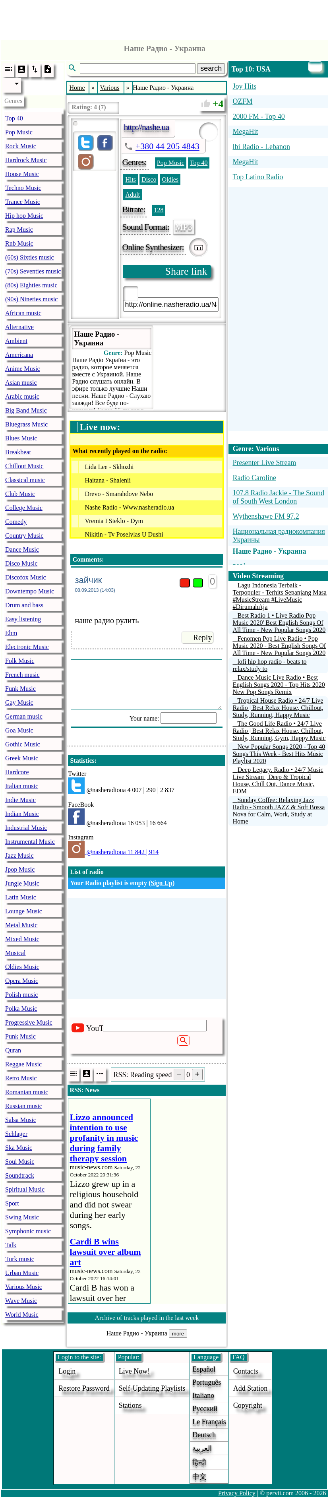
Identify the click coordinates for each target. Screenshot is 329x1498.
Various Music (23, 1286)
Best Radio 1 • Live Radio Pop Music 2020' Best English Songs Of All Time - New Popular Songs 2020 (278, 622)
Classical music (25, 480)
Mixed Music (22, 939)
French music (22, 674)
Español (203, 1369)
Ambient (16, 340)
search (211, 68)
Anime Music (22, 368)
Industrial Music (26, 827)
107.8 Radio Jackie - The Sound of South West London (278, 497)
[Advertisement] (164, 18)
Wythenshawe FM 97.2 (265, 516)
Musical (15, 953)
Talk (10, 1245)
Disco (148, 179)
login (66, 1371)
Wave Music (21, 1300)
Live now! (134, 1371)
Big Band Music (26, 410)
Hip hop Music (24, 215)
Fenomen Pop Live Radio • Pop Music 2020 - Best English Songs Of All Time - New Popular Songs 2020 (279, 645)
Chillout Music (24, 466)
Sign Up (161, 883)
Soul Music (19, 1161)
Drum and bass (24, 605)
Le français (209, 1422)
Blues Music (21, 438)
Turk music (19, 1259)
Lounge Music (23, 911)
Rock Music (20, 146)
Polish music (21, 994)
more (178, 1334)
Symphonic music (28, 1231)
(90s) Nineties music (31, 299)
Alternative (19, 327)
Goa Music (19, 730)
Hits (130, 179)
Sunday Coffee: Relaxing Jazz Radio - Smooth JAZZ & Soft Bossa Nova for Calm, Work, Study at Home (278, 810)
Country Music (24, 535)
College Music (24, 507)
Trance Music (22, 201)
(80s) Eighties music (31, 285)
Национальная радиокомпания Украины (278, 535)
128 (158, 210)
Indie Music (20, 799)
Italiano (203, 1395)
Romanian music (26, 1092)
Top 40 (14, 118)
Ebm (11, 633)
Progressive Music (28, 1022)
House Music (22, 174)
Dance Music (22, 549)
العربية (202, 1448)
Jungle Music (22, 883)
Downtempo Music (29, 591)
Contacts (245, 1371)
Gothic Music (22, 744)
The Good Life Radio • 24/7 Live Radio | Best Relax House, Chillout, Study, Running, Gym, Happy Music (278, 730)
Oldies (170, 179)
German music (24, 716)
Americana (19, 354)
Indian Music (22, 813)
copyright (247, 1405)
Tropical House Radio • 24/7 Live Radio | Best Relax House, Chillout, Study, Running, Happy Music (277, 707)
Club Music (20, 493)
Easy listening (23, 619)
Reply (202, 637)
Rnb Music (19, 243)
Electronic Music (27, 646)
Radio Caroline (254, 478)
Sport (12, 1203)
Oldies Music (22, 966)
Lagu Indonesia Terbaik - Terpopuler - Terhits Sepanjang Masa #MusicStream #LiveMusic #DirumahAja (279, 596)
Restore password (84, 1388)
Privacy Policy (236, 1493)
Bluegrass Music (26, 424)
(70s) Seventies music (33, 271)
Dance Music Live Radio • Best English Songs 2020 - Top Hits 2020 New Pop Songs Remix (278, 684)
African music (23, 313)
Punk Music (20, 1036)
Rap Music (19, 229)
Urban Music (22, 1272)
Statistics (82, 760)
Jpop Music (20, 869)
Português (206, 1382)
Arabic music (22, 396)
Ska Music (18, 1147)
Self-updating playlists (152, 1388)
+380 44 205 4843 (167, 146)
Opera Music (21, 980)
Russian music (23, 1106)
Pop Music (19, 132)
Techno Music (23, 187)
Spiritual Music (25, 1189)
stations (130, 1405)
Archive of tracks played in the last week (147, 1317)
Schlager (16, 1133)
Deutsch (204, 1435)
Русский (204, 1409)
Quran (13, 1050)
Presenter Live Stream (264, 463)
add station (250, 1388)
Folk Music (19, 660)
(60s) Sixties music (29, 257)
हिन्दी (199, 1463)
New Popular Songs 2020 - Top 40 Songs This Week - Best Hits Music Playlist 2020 (278, 753)
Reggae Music (23, 1064)
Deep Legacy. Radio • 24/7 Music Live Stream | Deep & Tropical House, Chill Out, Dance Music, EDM (277, 780)
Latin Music (20, 897)
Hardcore (17, 772)
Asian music (21, 382)
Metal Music (21, 925)
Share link (186, 271)
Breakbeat (18, 452)
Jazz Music (19, 855)
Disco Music (21, 563)
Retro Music (21, 1078)
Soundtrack (19, 1175)
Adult (132, 194)
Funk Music (20, 688)
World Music (22, 1314)
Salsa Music (20, 1119)
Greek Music (21, 758)
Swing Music (22, 1217)
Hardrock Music (25, 160)
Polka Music (21, 1008)
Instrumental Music (30, 841)
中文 (199, 1477)
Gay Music (19, 702)
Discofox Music (25, 577)
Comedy (16, 521)
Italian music (21, 786)
